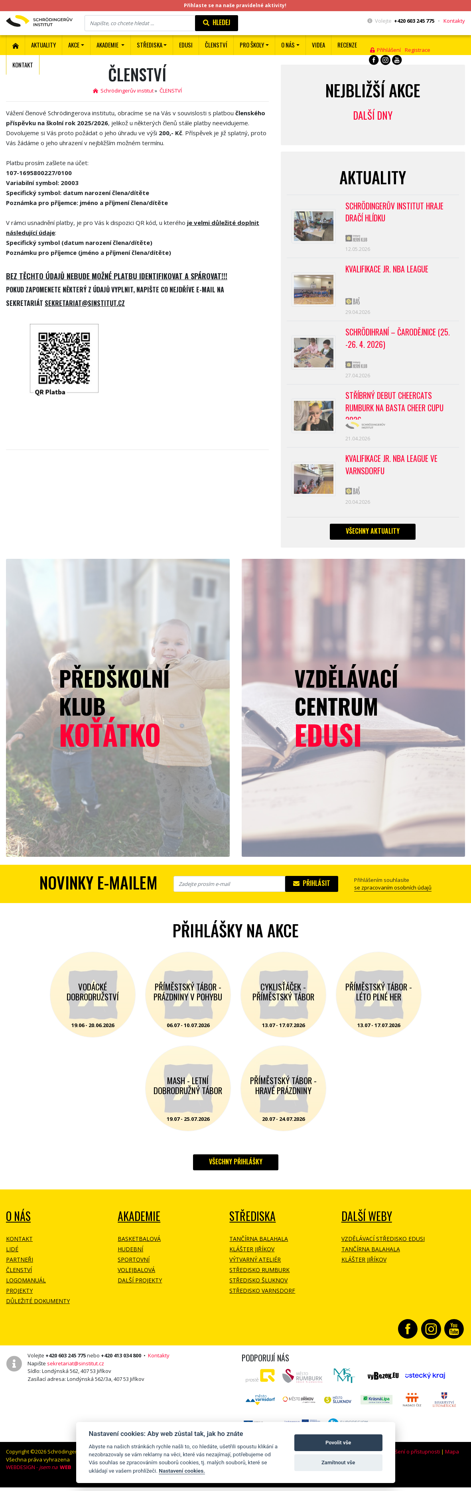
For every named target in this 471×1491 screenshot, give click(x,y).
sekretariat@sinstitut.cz (75, 1369)
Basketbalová (139, 1245)
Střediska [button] (149, 44)
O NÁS (18, 1222)
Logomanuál (26, 1286)
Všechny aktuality (373, 537)
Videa (318, 44)
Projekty (19, 1297)
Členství (19, 1276)
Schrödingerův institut (123, 90)
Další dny (372, 115)
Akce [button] (73, 44)
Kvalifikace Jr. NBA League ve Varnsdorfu (392, 470)
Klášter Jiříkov (251, 1255)
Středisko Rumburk (259, 1276)
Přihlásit (311, 889)
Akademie (139, 1222)
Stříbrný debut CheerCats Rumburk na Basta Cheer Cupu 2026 (396, 409)
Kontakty (454, 20)
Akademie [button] (108, 44)
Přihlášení (385, 49)
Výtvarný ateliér (255, 1266)
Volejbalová (136, 1276)
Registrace (417, 49)
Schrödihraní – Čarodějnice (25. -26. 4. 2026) (398, 341)
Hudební (130, 1255)
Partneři (19, 1266)
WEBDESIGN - (38, 1473)
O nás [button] (288, 44)
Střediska (252, 1222)
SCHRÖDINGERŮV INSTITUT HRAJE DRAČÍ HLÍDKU (395, 212)
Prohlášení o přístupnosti (409, 1457)
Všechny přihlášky (235, 1168)
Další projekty (140, 1286)
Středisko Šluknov (258, 1286)
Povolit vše (338, 1443)
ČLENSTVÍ (216, 44)
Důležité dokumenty (38, 1307)
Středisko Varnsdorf (262, 1297)
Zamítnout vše (338, 1462)
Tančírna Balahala (258, 1245)
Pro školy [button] (252, 44)
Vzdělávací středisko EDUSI (383, 1245)
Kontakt (22, 64)
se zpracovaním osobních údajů (393, 893)
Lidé (12, 1255)
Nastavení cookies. (182, 1470)
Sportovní (134, 1266)
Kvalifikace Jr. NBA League (388, 270)
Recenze (347, 44)
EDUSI (186, 44)
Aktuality (43, 44)
